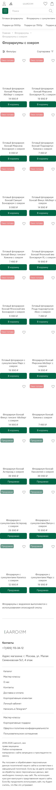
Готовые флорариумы (12, 18)
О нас (6, 681)
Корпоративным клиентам (17, 698)
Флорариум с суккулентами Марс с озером (42, 577)
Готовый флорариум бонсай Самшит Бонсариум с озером (13, 200)
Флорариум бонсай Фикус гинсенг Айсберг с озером (13, 417)
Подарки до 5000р (11, 25)
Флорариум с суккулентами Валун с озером (42, 523)
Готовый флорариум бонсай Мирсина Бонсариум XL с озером (43, 91)
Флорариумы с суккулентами (41, 18)
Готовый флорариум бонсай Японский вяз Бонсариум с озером (13, 308)
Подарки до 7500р (33, 25)
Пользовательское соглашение (20, 733)
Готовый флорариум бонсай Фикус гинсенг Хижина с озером (13, 254)
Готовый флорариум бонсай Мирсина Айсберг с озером (13, 91)
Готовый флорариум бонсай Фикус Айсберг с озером (42, 200)
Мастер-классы (11, 676)
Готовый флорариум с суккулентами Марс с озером (13, 363)
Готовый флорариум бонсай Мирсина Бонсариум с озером (13, 145)
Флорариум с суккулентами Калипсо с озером (13, 577)
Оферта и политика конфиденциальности (26, 728)
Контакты (8, 687)
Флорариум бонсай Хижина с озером (42, 416)
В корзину (13, 104)
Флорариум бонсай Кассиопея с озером (43, 470)
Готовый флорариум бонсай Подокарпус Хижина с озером (42, 145)
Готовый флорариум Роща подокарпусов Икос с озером (42, 308)
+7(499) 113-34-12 (13, 648)
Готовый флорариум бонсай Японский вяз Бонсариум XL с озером (43, 254)
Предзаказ (13, 481)
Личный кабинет (12, 703)
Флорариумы (21, 32)
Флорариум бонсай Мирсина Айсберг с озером (42, 363)
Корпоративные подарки (16, 722)
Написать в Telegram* (15, 708)
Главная (6, 32)
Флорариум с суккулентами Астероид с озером (13, 523)
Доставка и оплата (13, 692)
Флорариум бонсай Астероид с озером (13, 470)
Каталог (7, 671)
